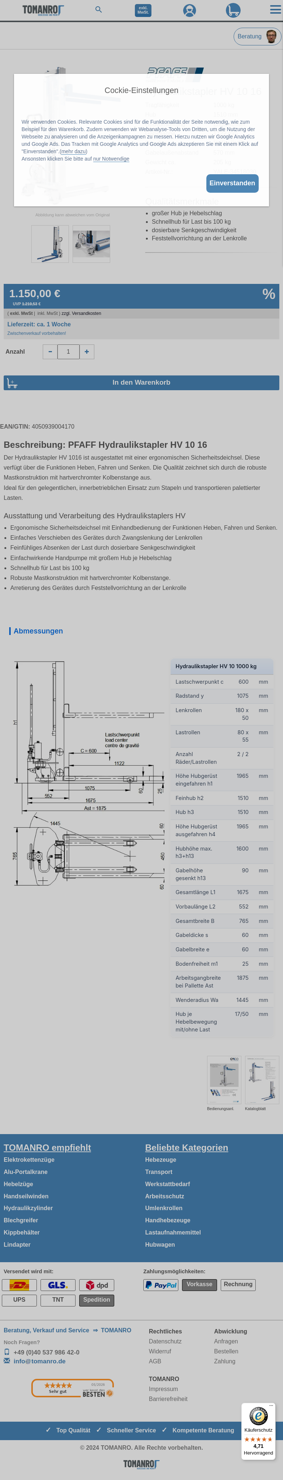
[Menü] (271, 1407)
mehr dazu (73, 151)
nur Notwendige (111, 159)
